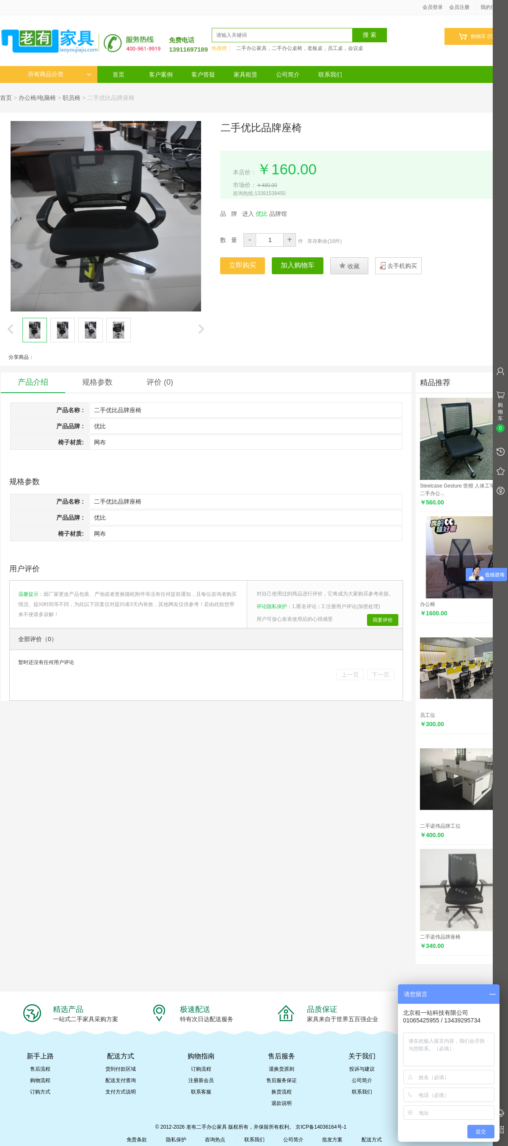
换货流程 (281, 1092)
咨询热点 (215, 1140)
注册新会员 (201, 1080)
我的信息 (493, 7)
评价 (159, 382)
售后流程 (40, 1069)
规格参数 (97, 382)
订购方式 (40, 1092)
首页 (118, 74)
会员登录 (432, 7)
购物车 (476, 36)
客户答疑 (203, 74)
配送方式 (372, 1140)
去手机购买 (402, 265)
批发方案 (332, 1140)
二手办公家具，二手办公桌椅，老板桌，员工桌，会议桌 (299, 48)
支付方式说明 (120, 1092)
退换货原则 (281, 1069)
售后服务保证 (281, 1080)
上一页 (350, 674)
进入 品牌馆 (264, 213)
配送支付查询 (120, 1080)
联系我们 (330, 74)
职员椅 (71, 97)
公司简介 (288, 74)
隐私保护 (176, 1140)
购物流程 (40, 1080)
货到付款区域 (120, 1069)
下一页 (380, 674)
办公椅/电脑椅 (37, 97)
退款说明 (281, 1103)
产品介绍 (33, 382)
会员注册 (459, 7)
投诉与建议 (362, 1069)
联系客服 (201, 1092)
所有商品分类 (59, 74)
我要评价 (383, 620)
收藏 (349, 266)
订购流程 (201, 1069)
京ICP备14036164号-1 (320, 1127)
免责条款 (137, 1140)
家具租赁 (245, 74)
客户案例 (161, 74)
